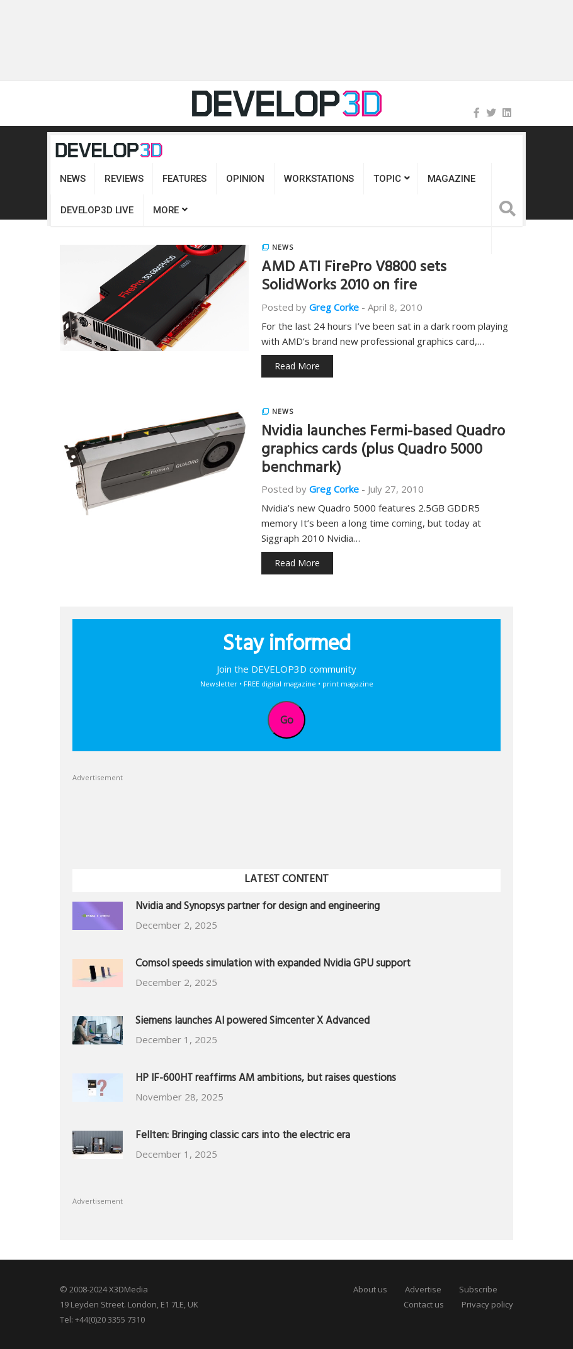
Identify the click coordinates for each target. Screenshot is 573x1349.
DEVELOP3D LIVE (96, 210)
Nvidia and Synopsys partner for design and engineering (257, 907)
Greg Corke (334, 307)
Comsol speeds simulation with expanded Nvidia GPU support (273, 965)
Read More (297, 366)
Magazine (451, 178)
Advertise (423, 1289)
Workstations (319, 178)
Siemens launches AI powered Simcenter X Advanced (252, 1022)
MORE (166, 210)
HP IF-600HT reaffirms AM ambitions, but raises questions (265, 1079)
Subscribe (478, 1289)
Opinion (245, 178)
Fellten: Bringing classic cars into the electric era (242, 1136)
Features (184, 178)
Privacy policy (487, 1304)
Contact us (424, 1304)
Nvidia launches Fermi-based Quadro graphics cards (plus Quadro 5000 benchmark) (383, 451)
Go (286, 720)
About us (370, 1289)
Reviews (124, 178)
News (72, 178)
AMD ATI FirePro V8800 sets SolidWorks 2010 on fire (353, 277)
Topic (386, 178)
